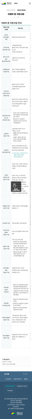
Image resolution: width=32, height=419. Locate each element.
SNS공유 (14, 17)
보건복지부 (8, 379)
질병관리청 (27, 379)
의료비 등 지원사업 (10, 10)
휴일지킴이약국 (17, 379)
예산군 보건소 (12, 3)
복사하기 (18, 17)
